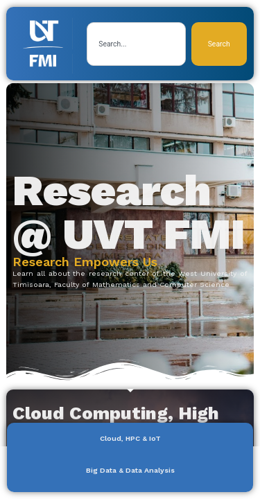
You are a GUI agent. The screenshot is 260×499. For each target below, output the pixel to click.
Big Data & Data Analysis (130, 470)
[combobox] (136, 44)
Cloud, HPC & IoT (130, 438)
